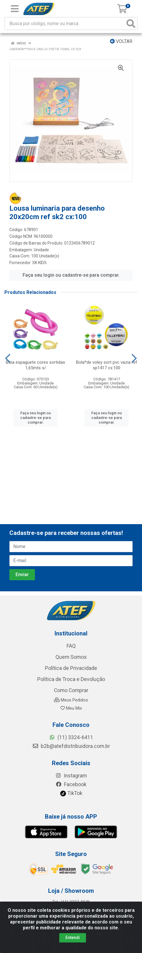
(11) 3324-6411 (71, 737)
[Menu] (14, 9)
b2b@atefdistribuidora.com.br (71, 746)
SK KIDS (39, 262)
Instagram (71, 776)
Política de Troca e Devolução (71, 679)
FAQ (71, 646)
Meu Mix (71, 708)
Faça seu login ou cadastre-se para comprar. (71, 275)
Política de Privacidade (71, 668)
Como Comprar (71, 690)
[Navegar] (7, 358)
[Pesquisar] (131, 24)
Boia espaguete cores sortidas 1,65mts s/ (35, 365)
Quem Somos (71, 657)
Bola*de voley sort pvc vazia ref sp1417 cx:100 (106, 365)
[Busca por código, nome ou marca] (65, 24)
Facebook (71, 784)
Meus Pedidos (71, 700)
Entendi (72, 937)
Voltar (121, 41)
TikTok (71, 793)
